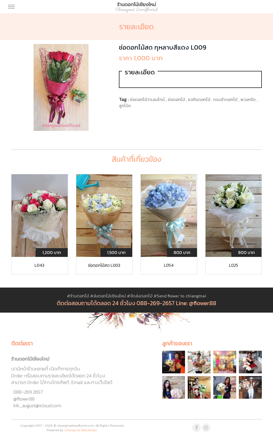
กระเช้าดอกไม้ (226, 99)
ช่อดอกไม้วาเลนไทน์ (148, 99)
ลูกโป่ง (125, 105)
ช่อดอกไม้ (177, 99)
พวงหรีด (248, 99)
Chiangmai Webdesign (80, 430)
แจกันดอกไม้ (199, 99)
